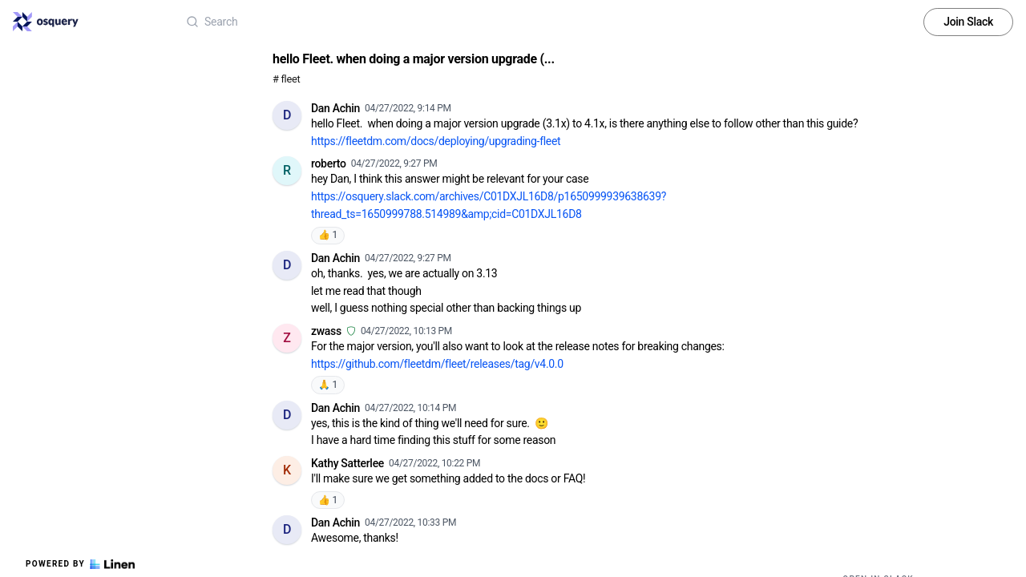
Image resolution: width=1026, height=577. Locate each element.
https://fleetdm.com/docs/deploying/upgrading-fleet (435, 141)
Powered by (80, 564)
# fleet (286, 79)
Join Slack (968, 21)
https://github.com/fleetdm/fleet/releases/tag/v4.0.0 (437, 363)
